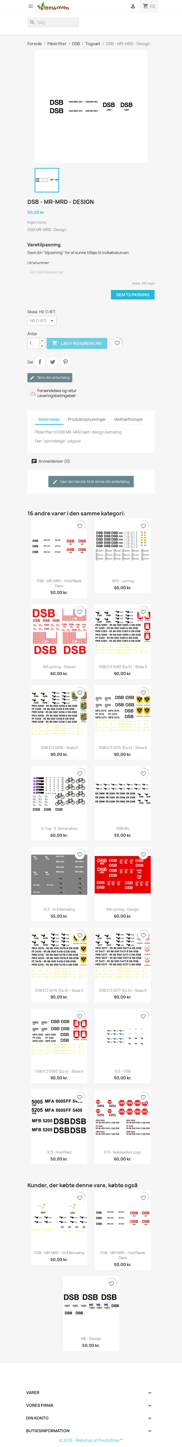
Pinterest (65, 362)
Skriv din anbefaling (50, 377)
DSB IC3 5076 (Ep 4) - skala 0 (123, 747)
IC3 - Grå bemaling (59, 909)
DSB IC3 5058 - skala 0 (59, 747)
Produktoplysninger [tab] (87, 419)
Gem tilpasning (132, 294)
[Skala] (42, 320)
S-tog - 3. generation (59, 828)
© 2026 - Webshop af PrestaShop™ (91, 1440)
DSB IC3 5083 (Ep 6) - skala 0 (123, 666)
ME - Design (91, 1338)
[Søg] (53, 22)
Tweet (53, 362)
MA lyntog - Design (122, 909)
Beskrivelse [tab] (49, 419)
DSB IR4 (122, 828)
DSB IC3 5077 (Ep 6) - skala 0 (123, 990)
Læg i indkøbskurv (77, 343)
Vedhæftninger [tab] (128, 419)
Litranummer (38, 262)
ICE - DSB (123, 1071)
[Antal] (33, 343)
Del (40, 362)
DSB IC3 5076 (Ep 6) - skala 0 (59, 990)
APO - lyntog (123, 581)
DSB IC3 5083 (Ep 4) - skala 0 (59, 1071)
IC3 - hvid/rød (59, 1152)
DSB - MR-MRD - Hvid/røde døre (59, 583)
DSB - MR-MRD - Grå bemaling (59, 1252)
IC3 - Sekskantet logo (122, 1152)
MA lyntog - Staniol (59, 666)
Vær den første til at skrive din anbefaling (91, 481)
